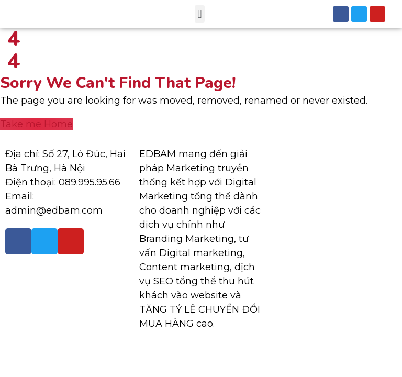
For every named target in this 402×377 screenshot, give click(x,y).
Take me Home (36, 124)
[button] (200, 14)
